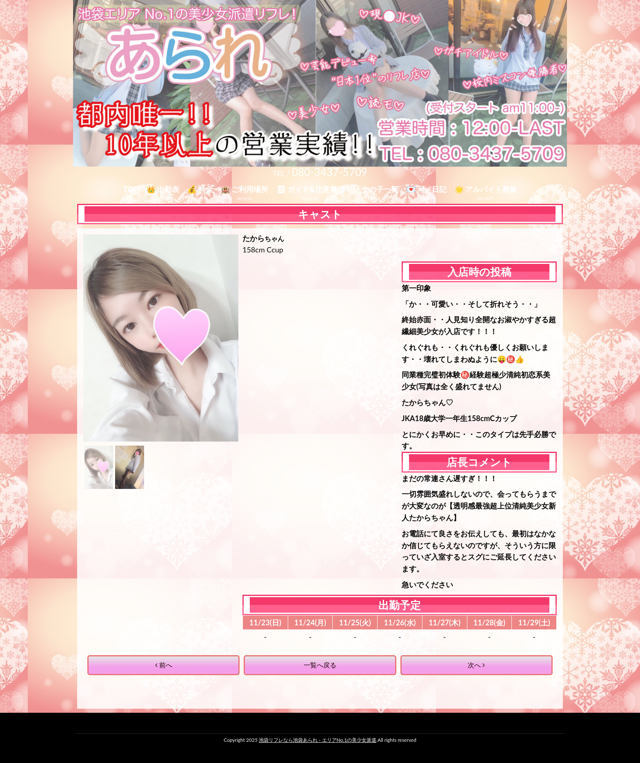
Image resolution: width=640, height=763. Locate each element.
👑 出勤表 (163, 189)
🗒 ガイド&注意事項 (310, 189)
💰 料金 (200, 189)
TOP (130, 189)
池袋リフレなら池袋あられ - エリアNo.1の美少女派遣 (317, 740)
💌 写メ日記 (427, 189)
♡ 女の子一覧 (375, 189)
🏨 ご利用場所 (244, 189)
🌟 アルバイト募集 (486, 189)
